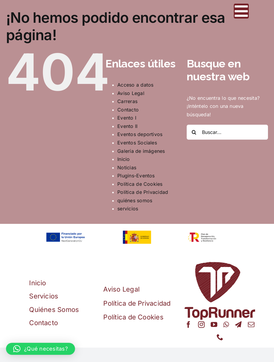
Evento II (127, 126)
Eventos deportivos (139, 134)
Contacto (128, 110)
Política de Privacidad (142, 192)
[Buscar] (194, 132)
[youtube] (214, 324)
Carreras (127, 101)
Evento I (126, 118)
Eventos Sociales (137, 143)
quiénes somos (134, 200)
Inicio (123, 159)
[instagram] (201, 324)
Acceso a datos (135, 85)
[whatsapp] (226, 324)
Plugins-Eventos (136, 176)
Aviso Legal (130, 93)
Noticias (126, 168)
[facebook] (188, 324)
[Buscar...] (227, 132)
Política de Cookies (140, 184)
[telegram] (238, 324)
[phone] (220, 337)
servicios (127, 209)
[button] (40, 349)
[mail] (251, 324)
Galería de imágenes (141, 151)
